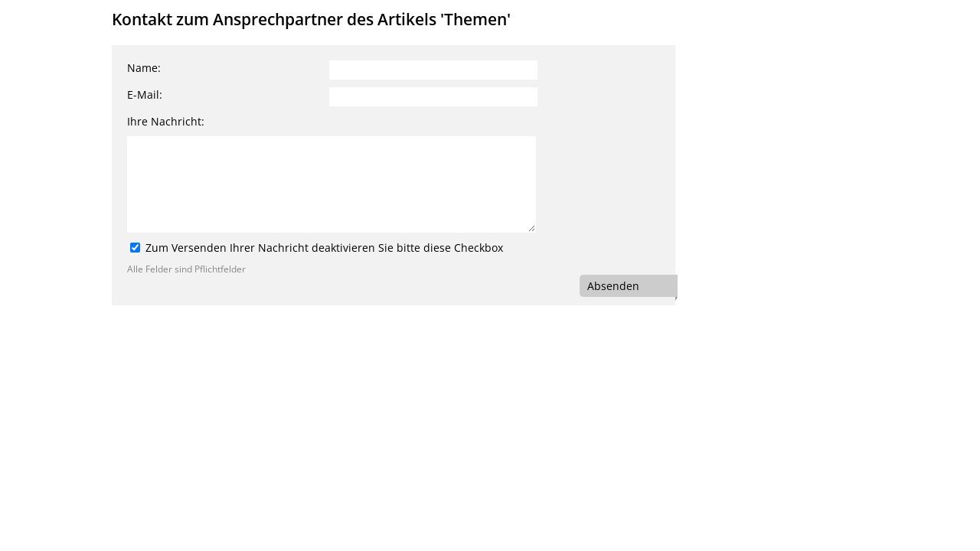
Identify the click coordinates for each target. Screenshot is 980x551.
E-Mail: (144, 94)
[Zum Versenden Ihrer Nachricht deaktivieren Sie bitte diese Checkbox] (135, 248)
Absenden (613, 286)
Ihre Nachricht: (165, 121)
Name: (144, 67)
